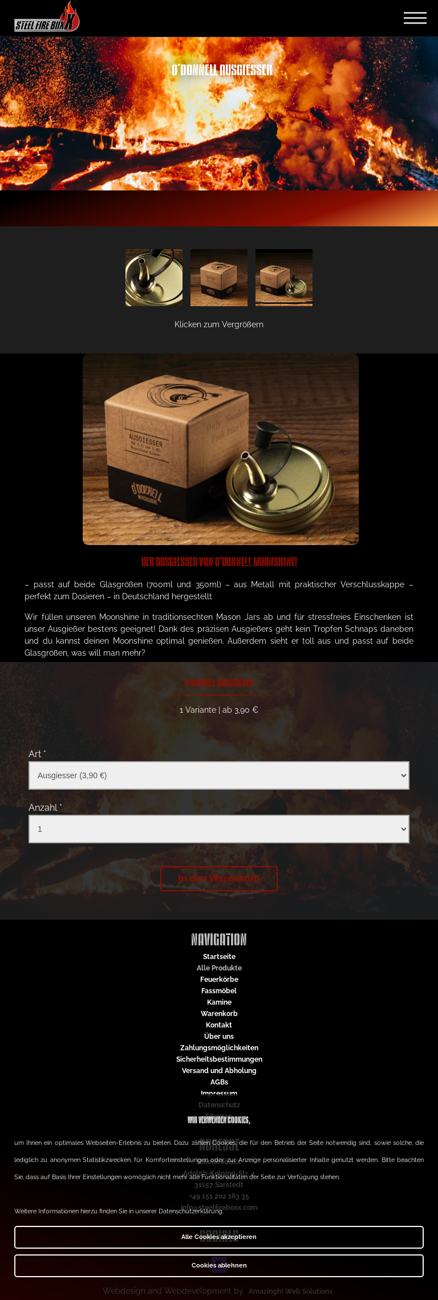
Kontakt (219, 1025)
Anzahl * (45, 807)
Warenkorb (219, 1014)
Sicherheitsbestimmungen (219, 1059)
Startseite (219, 957)
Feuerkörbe (219, 980)
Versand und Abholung (219, 1071)
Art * (37, 754)
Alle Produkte (219, 968)
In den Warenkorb (219, 878)
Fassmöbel (219, 991)
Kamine (219, 1002)
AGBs (219, 1082)
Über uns (219, 1037)
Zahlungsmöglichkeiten (219, 1048)
